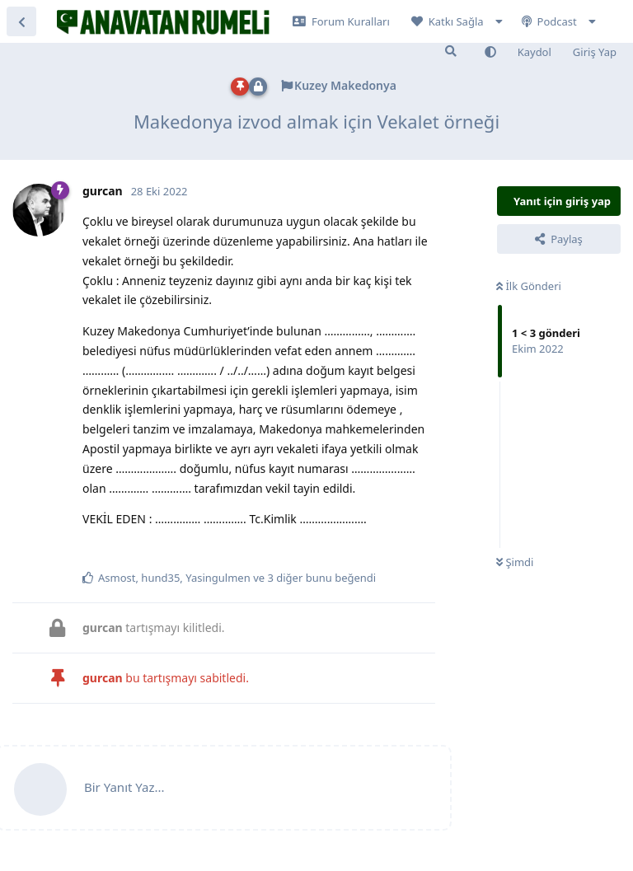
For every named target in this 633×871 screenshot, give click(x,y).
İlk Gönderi (528, 286)
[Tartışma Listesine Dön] (21, 21)
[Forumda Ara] (451, 51)
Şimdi (514, 562)
